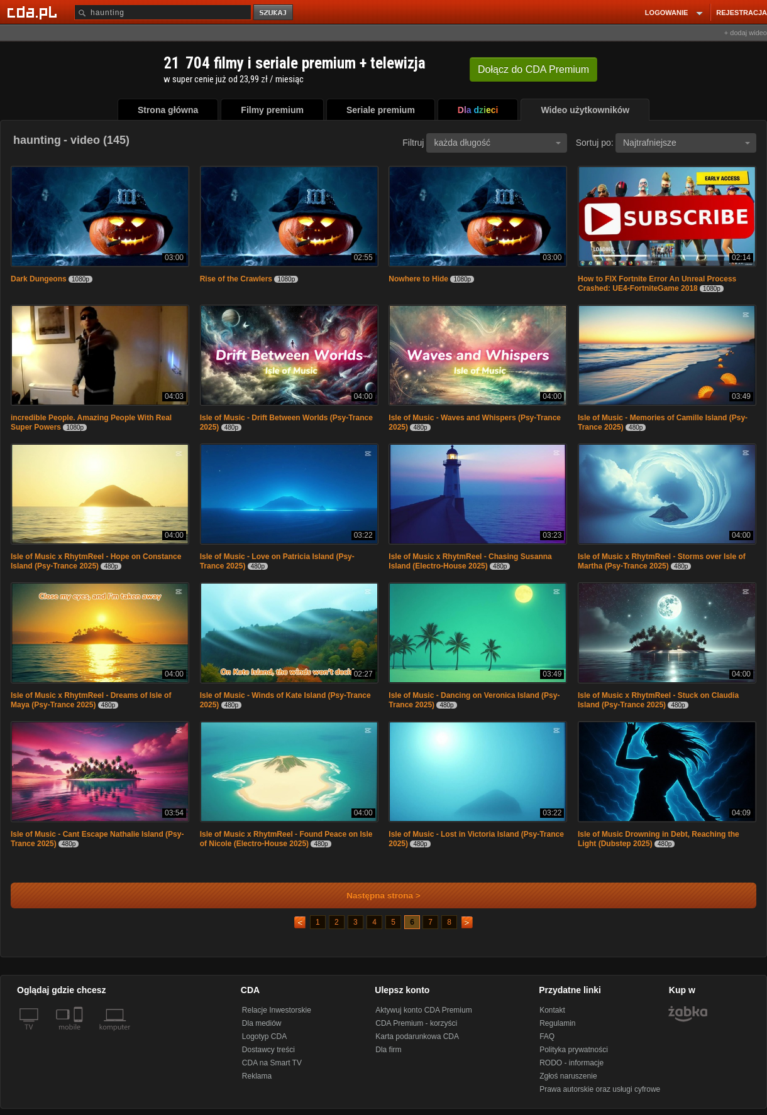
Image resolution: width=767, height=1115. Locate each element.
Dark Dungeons (39, 279)
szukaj (274, 12)
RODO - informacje (571, 1062)
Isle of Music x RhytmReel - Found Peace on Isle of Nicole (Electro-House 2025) (286, 839)
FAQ (547, 1036)
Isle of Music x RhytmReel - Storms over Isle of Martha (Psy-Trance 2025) (662, 561)
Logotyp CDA (264, 1036)
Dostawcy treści (268, 1049)
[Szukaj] (162, 12)
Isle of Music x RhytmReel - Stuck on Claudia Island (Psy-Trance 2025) (658, 700)
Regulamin (557, 1023)
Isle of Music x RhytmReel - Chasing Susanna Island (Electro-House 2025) (470, 561)
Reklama (257, 1076)
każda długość (497, 143)
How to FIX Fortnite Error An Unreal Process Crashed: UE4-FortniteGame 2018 (657, 284)
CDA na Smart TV (272, 1062)
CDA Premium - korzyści (416, 1023)
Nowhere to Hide (418, 279)
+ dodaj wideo (745, 32)
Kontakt (552, 1010)
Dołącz (533, 69)
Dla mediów (262, 1023)
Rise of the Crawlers (236, 279)
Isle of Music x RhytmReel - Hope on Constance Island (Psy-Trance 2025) (96, 561)
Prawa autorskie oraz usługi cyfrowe (599, 1089)
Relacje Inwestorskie (276, 1010)
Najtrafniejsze (686, 143)
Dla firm (388, 1049)
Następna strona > (375, 895)
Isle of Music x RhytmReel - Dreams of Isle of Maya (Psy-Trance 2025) (91, 700)
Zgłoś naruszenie (568, 1076)
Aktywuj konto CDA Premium (423, 1010)
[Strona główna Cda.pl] (34, 12)
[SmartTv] (79, 1034)
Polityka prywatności (573, 1049)
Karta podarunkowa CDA (417, 1036)
